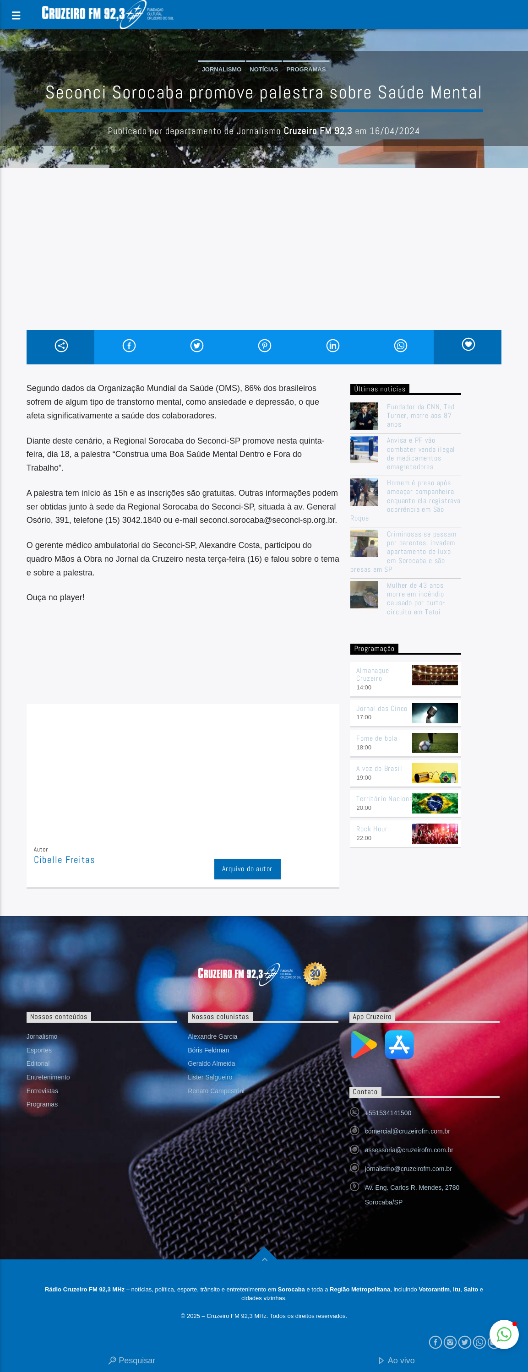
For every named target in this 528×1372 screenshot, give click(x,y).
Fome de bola (376, 738)
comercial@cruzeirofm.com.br (407, 1131)
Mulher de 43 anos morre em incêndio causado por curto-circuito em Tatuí (416, 598)
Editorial (38, 1063)
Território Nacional (385, 798)
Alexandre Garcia (212, 1036)
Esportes (39, 1050)
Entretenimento (48, 1077)
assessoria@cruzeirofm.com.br (409, 1150)
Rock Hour (371, 829)
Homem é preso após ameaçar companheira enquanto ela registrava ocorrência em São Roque (405, 500)
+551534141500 (388, 1113)
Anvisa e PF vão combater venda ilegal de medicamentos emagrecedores (421, 453)
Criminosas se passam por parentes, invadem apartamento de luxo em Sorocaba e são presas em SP (403, 552)
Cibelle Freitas (65, 860)
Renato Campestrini (216, 1091)
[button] (504, 1334)
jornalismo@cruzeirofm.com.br (408, 1168)
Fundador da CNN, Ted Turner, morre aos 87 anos (420, 415)
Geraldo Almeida (211, 1063)
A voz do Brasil (379, 768)
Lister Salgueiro (210, 1077)
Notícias (264, 69)
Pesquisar (131, 1361)
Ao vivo (396, 1361)
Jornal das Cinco (382, 708)
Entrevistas (42, 1091)
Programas (306, 69)
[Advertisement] (264, 261)
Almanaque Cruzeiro (372, 674)
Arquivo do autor (247, 868)
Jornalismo (222, 69)
